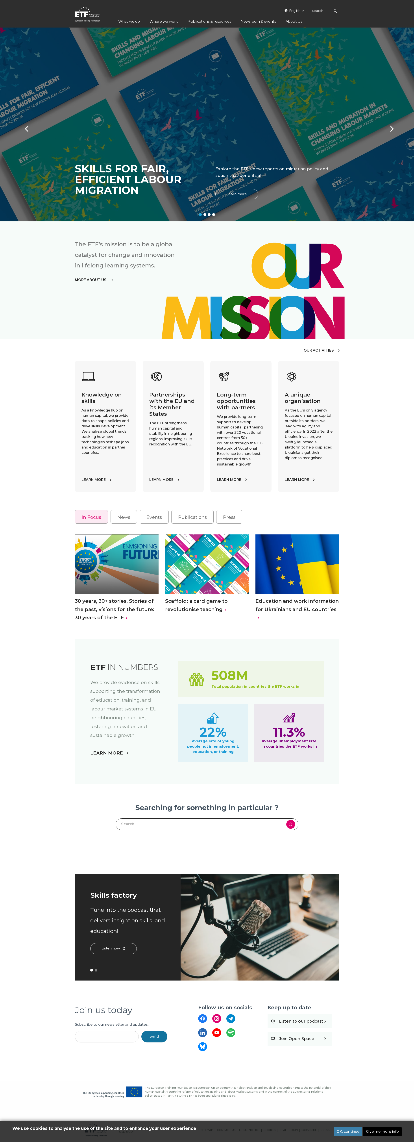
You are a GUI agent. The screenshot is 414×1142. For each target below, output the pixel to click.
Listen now (111, 948)
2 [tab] (204, 214)
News (123, 517)
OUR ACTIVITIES (319, 350)
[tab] (91, 517)
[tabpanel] (207, 124)
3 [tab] (209, 214)
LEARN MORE (93, 480)
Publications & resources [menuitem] (209, 21)
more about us (91, 280)
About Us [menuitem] (294, 21)
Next (390, 126)
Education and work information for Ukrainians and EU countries (297, 605)
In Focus (91, 517)
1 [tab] (200, 214)
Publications (192, 517)
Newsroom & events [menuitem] (258, 21)
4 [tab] (213, 214)
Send (154, 1036)
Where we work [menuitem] (164, 21)
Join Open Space (296, 1038)
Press (229, 517)
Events (154, 517)
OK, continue (347, 1131)
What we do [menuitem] (129, 21)
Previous (24, 126)
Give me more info (382, 1131)
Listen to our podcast (301, 1021)
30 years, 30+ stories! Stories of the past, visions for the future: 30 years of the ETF (114, 609)
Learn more (237, 194)
